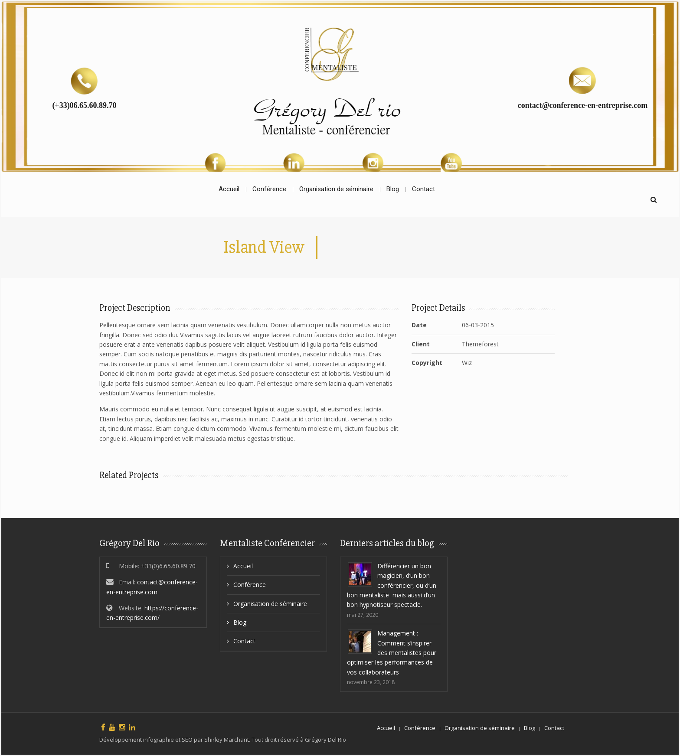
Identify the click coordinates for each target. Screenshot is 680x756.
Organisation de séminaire (270, 604)
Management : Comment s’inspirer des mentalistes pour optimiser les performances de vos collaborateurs (391, 652)
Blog (239, 622)
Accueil (243, 566)
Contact (244, 641)
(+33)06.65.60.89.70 (84, 105)
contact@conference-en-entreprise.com (582, 105)
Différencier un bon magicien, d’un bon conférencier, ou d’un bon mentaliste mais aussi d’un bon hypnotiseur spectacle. (391, 585)
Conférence (249, 584)
